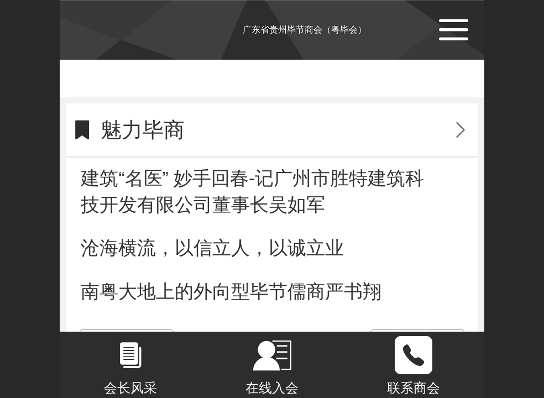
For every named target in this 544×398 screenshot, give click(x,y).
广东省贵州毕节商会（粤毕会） (305, 29)
